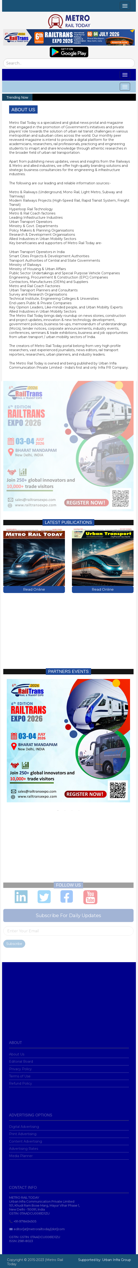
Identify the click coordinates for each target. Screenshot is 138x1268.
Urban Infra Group (116, 1260)
